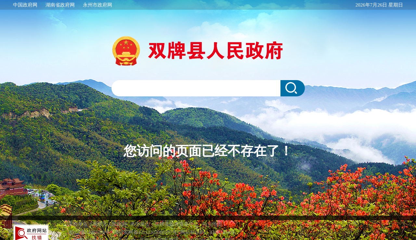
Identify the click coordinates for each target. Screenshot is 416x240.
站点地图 (212, 224)
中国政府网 (25, 4)
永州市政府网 (97, 4)
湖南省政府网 (60, 4)
